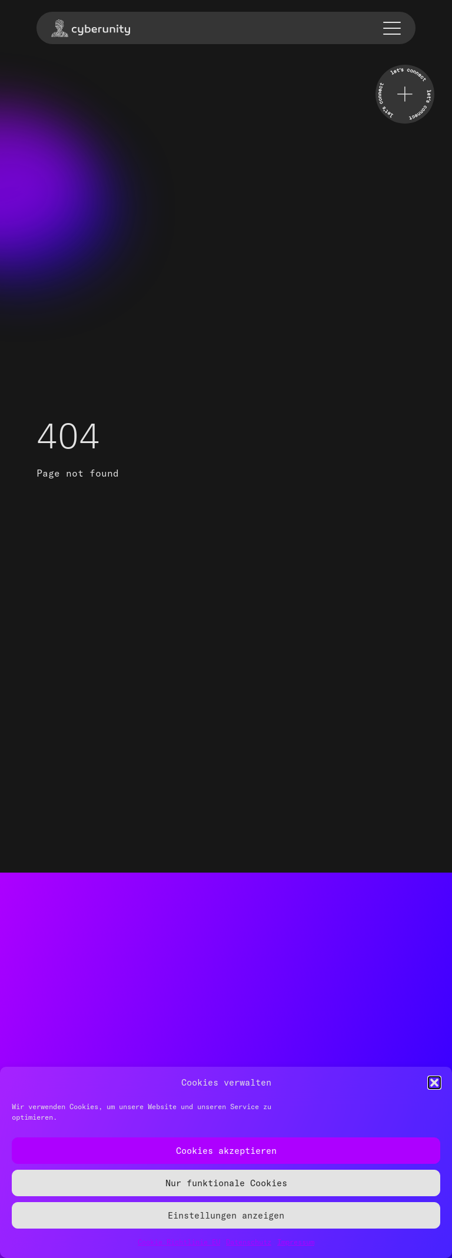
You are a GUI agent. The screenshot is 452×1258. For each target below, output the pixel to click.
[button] (434, 1083)
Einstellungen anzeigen (226, 1215)
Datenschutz (248, 1241)
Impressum (295, 1241)
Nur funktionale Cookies (226, 1183)
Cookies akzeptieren (226, 1150)
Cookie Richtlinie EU (179, 1241)
